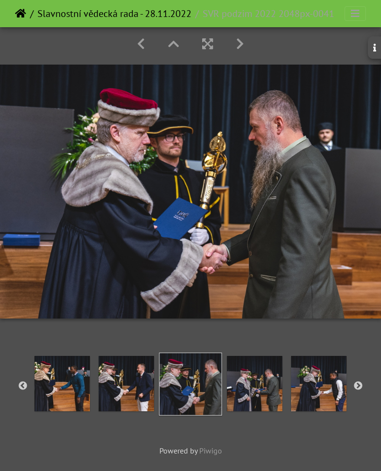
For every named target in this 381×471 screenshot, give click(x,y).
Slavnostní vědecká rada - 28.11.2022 (114, 13)
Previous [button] (23, 386)
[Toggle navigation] (355, 13)
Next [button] (358, 386)
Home (20, 13)
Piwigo (210, 450)
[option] (62, 383)
